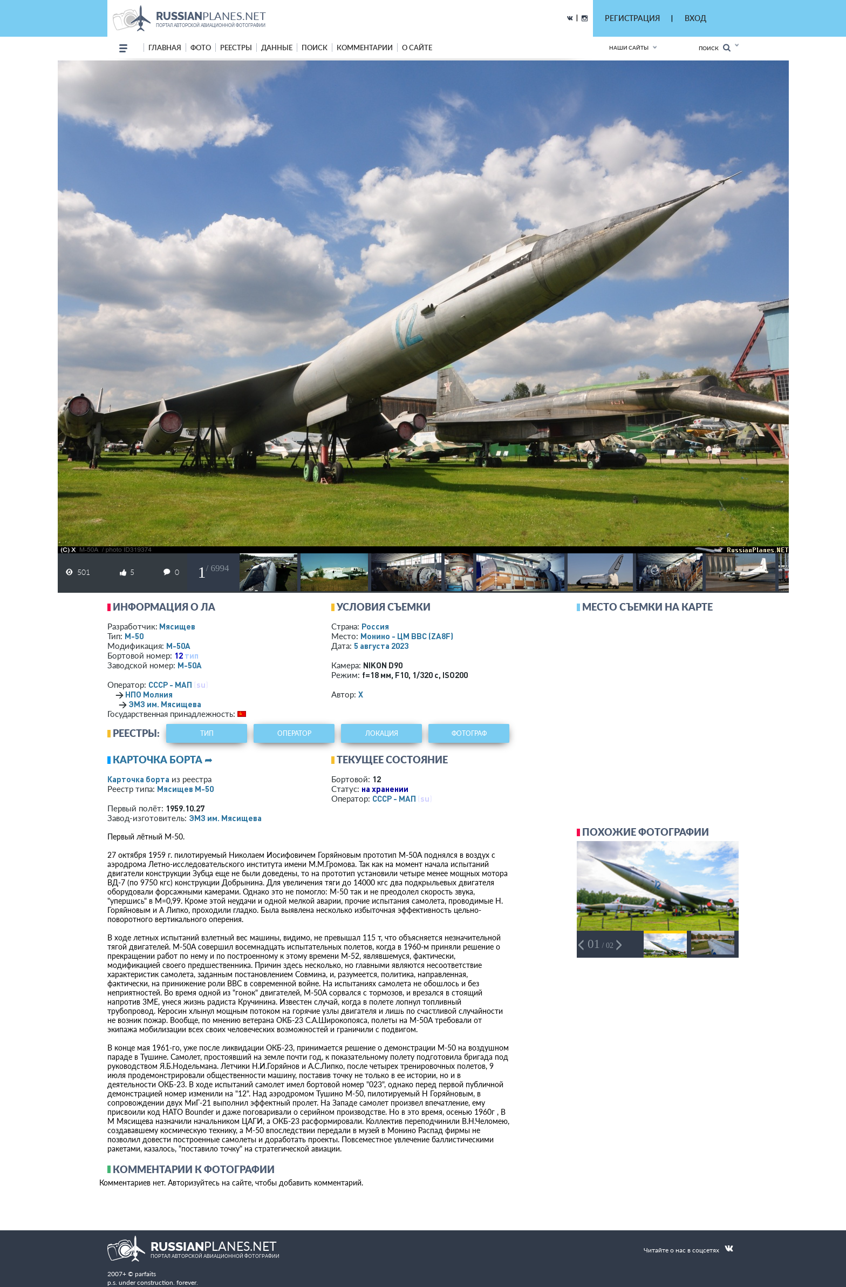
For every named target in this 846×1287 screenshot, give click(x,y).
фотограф (469, 733)
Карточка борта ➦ (163, 760)
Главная (164, 47)
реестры (236, 47)
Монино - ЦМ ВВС (406, 636)
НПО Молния (149, 694)
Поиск (715, 48)
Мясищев (177, 626)
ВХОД (695, 18)
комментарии (365, 47)
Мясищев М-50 (185, 789)
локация (381, 733)
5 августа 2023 (381, 646)
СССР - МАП (170, 684)
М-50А (178, 646)
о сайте (417, 47)
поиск (315, 47)
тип (192, 655)
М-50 (134, 636)
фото (200, 47)
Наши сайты (629, 47)
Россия (375, 626)
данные (276, 47)
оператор (294, 733)
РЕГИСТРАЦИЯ (632, 18)
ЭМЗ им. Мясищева (164, 704)
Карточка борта (138, 779)
